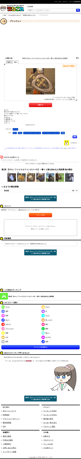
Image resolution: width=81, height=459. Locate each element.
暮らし (45, 333)
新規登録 (28, 361)
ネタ (4, 337)
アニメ (45, 307)
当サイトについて (9, 411)
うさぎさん (73, 143)
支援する (46, 436)
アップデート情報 (9, 452)
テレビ (45, 315)
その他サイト (48, 448)
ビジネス (46, 337)
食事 (4, 333)
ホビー (5, 320)
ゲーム (15, 129)
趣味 (44, 328)
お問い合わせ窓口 (9, 448)
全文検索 (30, 6)
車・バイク (46, 320)
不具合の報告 (8, 440)
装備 (62, 133)
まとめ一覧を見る (50, 423)
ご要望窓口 (7, 444)
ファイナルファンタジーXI (32, 133)
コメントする (40, 215)
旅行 (44, 324)
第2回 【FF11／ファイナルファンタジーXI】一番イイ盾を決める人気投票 (44, 58)
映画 (4, 315)
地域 (44, 341)
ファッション (7, 328)
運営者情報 (7, 423)
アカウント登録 (49, 426)
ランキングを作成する (40, 347)
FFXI (20, 133)
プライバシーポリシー (11, 419)
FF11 (14, 133)
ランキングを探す (50, 411)
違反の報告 (7, 436)
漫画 (4, 311)
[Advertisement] (40, 40)
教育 (4, 341)
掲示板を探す (48, 419)
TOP (4, 15)
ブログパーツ (48, 440)
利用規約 (6, 415)
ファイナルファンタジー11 (51, 133)
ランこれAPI (48, 444)
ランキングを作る (50, 415)
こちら (65, 148)
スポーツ (6, 324)
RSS (4, 426)
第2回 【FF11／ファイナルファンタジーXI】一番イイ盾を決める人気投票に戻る (40, 198)
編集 (74, 137)
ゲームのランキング (14, 15)
